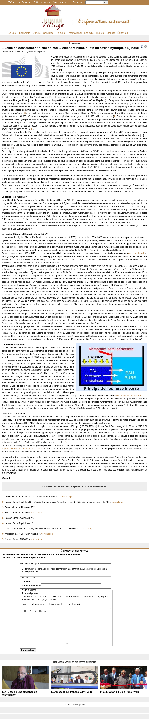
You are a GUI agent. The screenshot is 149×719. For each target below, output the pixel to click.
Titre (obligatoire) (30, 593)
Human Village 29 (36, 51)
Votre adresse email (31, 585)
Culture (37, 32)
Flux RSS (66, 710)
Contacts (75, 710)
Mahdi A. (9, 51)
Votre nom (27, 581)
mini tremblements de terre (128, 395)
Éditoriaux (122, 32)
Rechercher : (79, 2)
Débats (111, 32)
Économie (24, 32)
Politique (60, 32)
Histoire (100, 32)
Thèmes (12, 2)
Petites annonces (42, 2)
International (75, 32)
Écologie (89, 32)
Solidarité (48, 32)
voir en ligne (67, 496)
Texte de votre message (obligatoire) (39, 599)
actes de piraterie (136, 253)
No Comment (24, 2)
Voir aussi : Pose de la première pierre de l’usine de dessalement (74, 486)
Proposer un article (61, 2)
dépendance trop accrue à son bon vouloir (22, 448)
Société (12, 32)
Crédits (83, 710)
